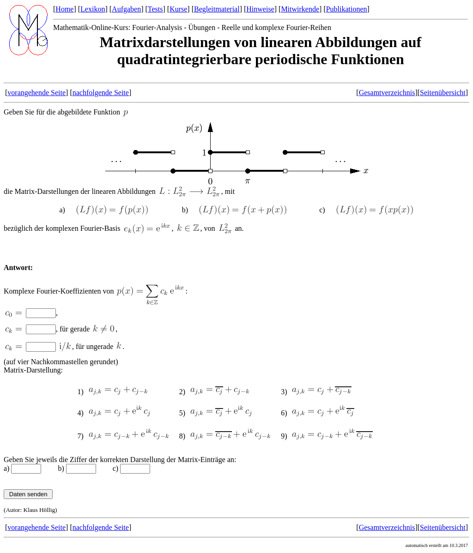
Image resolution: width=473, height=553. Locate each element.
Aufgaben (126, 9)
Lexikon (92, 9)
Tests (155, 9)
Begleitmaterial (217, 9)
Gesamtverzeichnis (387, 92)
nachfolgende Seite (101, 92)
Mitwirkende (300, 9)
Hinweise (260, 9)
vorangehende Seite (36, 92)
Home (64, 9)
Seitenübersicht (443, 92)
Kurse (178, 9)
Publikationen (346, 9)
